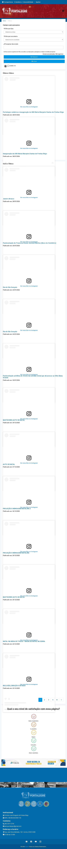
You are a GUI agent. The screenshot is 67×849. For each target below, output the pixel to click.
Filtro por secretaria (10, 36)
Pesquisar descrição (11, 44)
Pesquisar (34, 57)
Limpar (34, 61)
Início (4, 21)
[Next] (57, 700)
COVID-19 (12, 66)
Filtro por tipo (8, 28)
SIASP (26, 846)
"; (33, 39)
